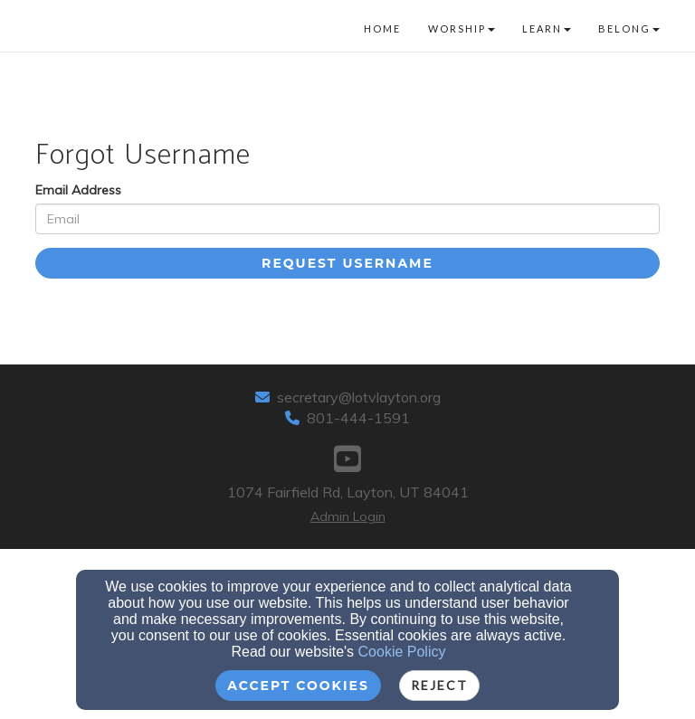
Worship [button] (461, 28)
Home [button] (382, 28)
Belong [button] (629, 28)
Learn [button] (546, 28)
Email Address (78, 190)
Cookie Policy (402, 651)
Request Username (347, 263)
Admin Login (348, 516)
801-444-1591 (358, 418)
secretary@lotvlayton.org (359, 397)
